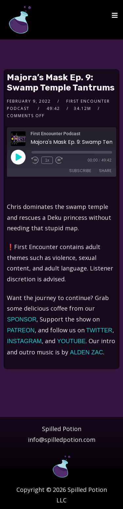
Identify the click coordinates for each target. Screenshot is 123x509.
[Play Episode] (18, 157)
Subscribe (80, 170)
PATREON (20, 330)
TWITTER (99, 330)
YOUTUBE (71, 341)
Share (105, 170)
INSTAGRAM (24, 341)
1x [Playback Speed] (47, 160)
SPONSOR (21, 319)
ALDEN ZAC (86, 352)
